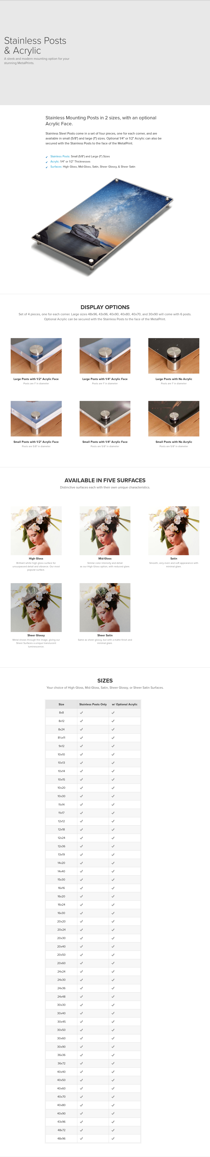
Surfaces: (56, 166)
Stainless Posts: (60, 156)
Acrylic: (54, 161)
